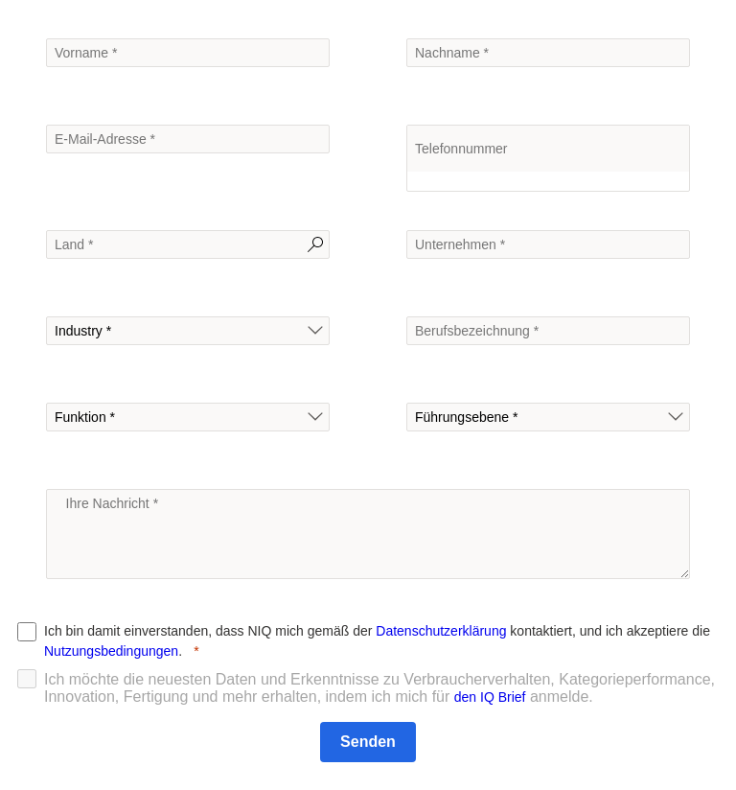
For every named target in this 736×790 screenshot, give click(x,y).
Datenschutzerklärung (441, 631)
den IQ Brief (490, 697)
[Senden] (368, 742)
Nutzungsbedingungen (111, 651)
